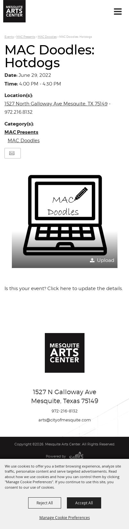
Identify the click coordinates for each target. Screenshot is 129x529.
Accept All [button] (84, 502)
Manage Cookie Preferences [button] (64, 517)
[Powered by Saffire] (76, 456)
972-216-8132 (65, 410)
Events (9, 36)
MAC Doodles (47, 36)
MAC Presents (25, 36)
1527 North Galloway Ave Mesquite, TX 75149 (56, 104)
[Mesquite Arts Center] (14, 11)
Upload (105, 260)
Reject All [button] (44, 502)
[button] (64, 215)
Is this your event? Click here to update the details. (63, 288)
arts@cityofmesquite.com (64, 419)
